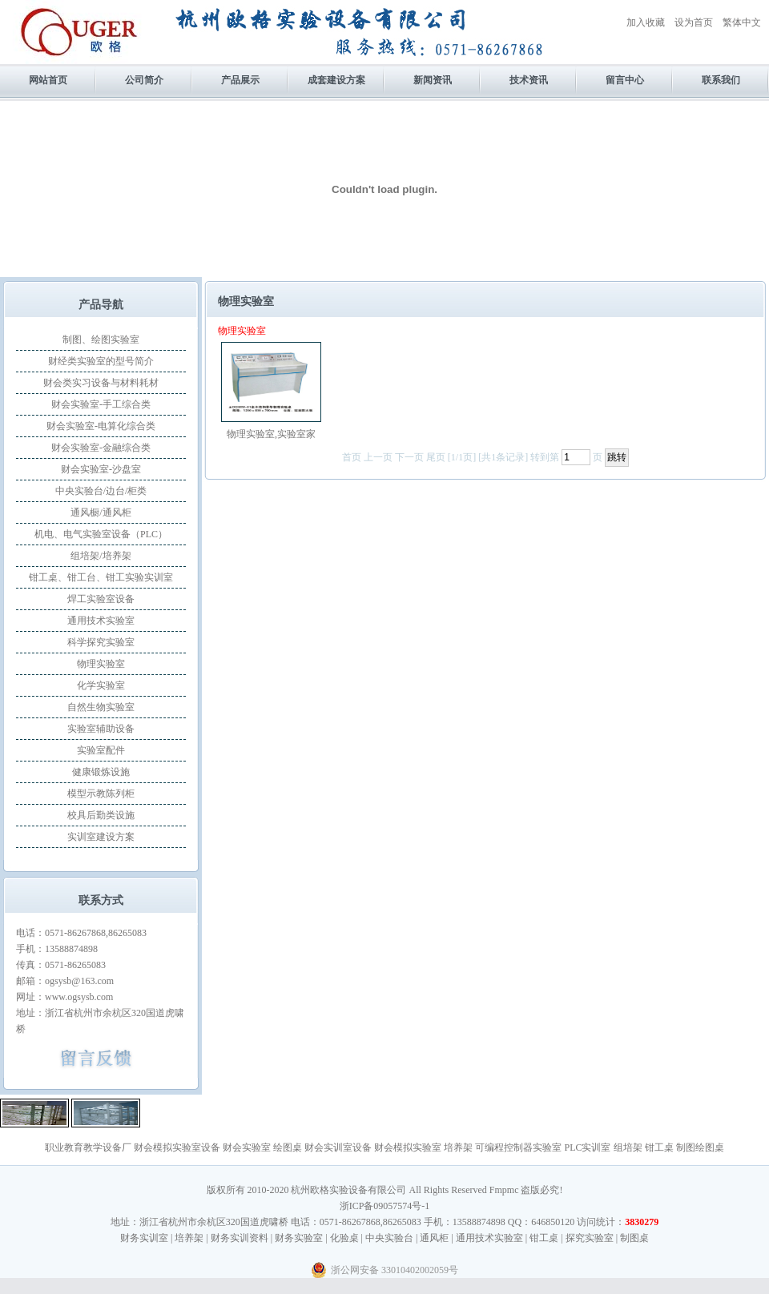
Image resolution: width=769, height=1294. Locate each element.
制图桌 (634, 1238)
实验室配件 (101, 750)
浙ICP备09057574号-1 (385, 1206)
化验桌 (344, 1238)
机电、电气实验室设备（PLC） (100, 534)
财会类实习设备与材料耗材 (101, 382)
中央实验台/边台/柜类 (101, 490)
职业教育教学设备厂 (88, 1147)
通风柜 (434, 1238)
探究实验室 (590, 1238)
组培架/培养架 (100, 555)
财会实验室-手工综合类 (101, 404)
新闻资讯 (432, 80)
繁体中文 (742, 22)
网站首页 (48, 80)
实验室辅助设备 (101, 728)
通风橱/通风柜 (100, 512)
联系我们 (721, 80)
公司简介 (144, 80)
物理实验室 (101, 663)
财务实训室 (144, 1238)
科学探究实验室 (101, 642)
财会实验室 (247, 1147)
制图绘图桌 (700, 1147)
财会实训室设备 (338, 1147)
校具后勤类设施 (101, 815)
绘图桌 (287, 1147)
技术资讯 (528, 80)
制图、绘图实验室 (100, 339)
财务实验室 (299, 1238)
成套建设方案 (336, 80)
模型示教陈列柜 (101, 793)
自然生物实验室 (101, 707)
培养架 (458, 1147)
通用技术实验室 (101, 620)
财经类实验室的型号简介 (101, 361)
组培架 (628, 1147)
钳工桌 (659, 1147)
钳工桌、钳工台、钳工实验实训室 (101, 577)
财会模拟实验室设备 (177, 1147)
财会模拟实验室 (407, 1147)
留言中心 (625, 80)
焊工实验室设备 (101, 599)
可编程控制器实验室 (518, 1147)
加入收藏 (645, 22)
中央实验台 (389, 1238)
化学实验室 (101, 685)
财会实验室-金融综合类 (101, 447)
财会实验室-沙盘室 (101, 469)
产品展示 (240, 80)
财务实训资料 (239, 1238)
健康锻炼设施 (101, 772)
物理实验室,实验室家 (271, 434)
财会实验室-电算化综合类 (100, 426)
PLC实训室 (587, 1147)
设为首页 (693, 22)
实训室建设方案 (101, 836)
